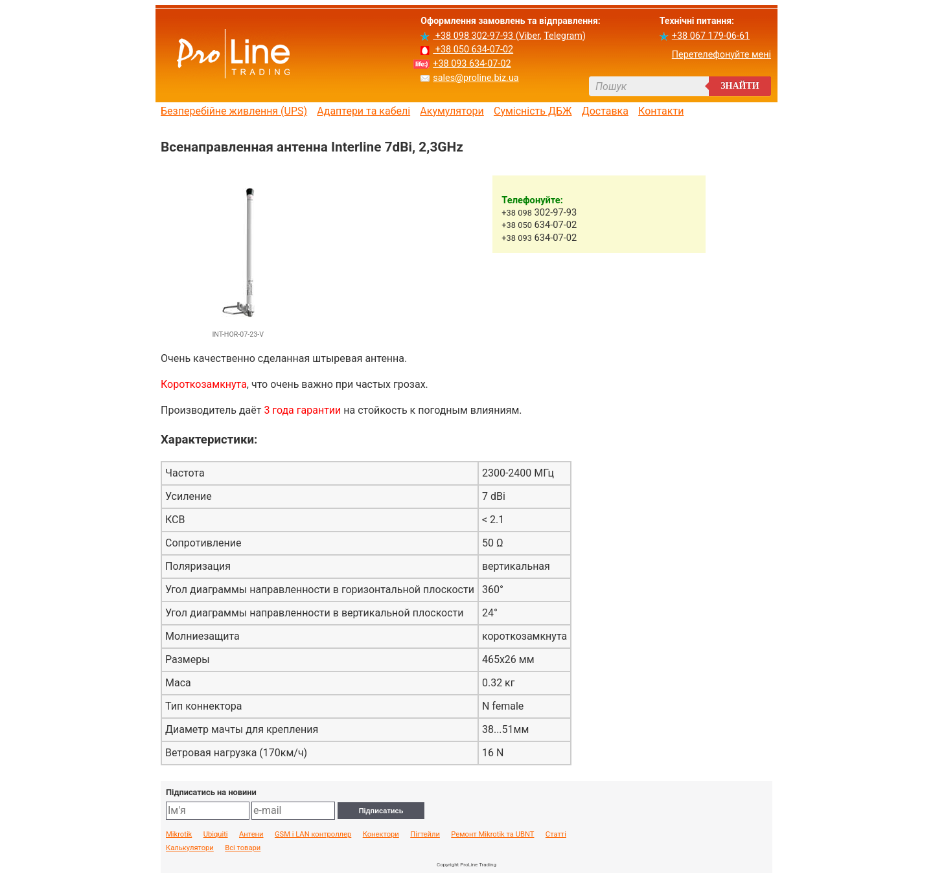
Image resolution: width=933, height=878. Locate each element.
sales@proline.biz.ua (475, 78)
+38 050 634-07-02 (473, 49)
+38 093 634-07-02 (472, 63)
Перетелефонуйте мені (721, 54)
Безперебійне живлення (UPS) (234, 111)
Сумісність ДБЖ (533, 111)
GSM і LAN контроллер (313, 835)
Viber (529, 35)
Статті (556, 835)
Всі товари (242, 848)
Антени (251, 835)
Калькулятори (190, 848)
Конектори (381, 835)
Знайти (739, 86)
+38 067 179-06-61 (711, 35)
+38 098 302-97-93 (474, 35)
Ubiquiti (215, 835)
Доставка (605, 111)
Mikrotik (179, 835)
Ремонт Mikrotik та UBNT (492, 835)
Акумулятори (452, 111)
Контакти (661, 111)
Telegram (563, 35)
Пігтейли (425, 835)
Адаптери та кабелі (363, 111)
